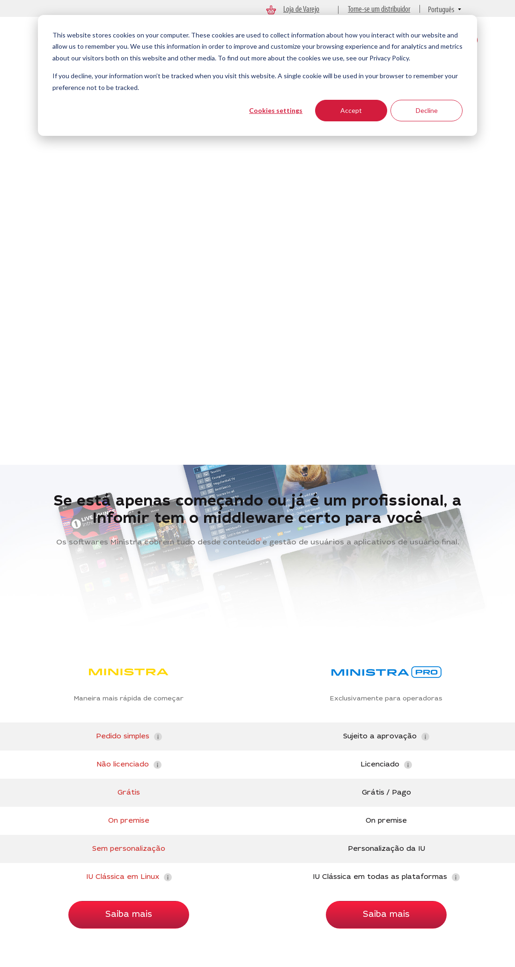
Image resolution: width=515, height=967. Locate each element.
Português (441, 9)
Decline (427, 110)
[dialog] (257, 75)
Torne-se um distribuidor (379, 8)
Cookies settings (275, 110)
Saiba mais (129, 915)
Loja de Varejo (301, 8)
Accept (351, 110)
